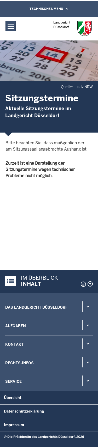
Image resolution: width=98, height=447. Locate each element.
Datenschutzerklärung (24, 411)
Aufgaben (15, 326)
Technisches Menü (46, 9)
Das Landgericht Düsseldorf (36, 307)
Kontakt (14, 344)
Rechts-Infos (19, 363)
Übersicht (12, 397)
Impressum (14, 424)
